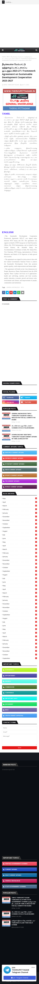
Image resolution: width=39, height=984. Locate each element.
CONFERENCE (9, 693)
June (20, 538)
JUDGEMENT (9, 704)
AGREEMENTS (9, 670)
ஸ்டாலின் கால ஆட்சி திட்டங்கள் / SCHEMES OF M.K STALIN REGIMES (23, 427)
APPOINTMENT (10, 676)
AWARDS (8, 681)
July (20, 535)
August (20, 531)
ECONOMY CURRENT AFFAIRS (14, 464)
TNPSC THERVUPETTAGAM (11, 85)
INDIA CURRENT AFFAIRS (13, 470)
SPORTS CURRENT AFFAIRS (14, 475)
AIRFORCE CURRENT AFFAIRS (14, 452)
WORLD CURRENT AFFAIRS (13, 487)
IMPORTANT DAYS (11, 698)
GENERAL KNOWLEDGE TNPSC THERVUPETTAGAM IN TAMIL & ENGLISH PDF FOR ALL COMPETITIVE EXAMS (23, 417)
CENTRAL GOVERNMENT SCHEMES (16, 864)
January (20, 513)
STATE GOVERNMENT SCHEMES (15, 886)
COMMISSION (9, 687)
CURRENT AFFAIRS (11, 869)
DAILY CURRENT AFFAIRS (13, 875)
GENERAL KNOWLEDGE (13, 287)
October (20, 524)
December (20, 517)
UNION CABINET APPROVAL (14, 716)
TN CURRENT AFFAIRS (12, 481)
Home (4, 57)
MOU (8, 57)
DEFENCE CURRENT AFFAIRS (14, 458)
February (20, 509)
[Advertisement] (19, 25)
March (20, 506)
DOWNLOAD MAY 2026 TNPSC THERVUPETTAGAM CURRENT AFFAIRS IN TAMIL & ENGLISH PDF (24, 437)
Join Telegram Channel (19, 978)
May (20, 498)
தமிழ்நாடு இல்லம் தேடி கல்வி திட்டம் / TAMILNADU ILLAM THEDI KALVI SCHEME (23, 923)
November (20, 520)
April (20, 502)
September (20, 527)
